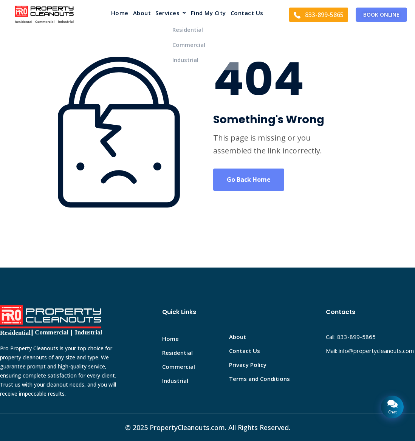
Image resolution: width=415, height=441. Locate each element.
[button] (171, 14)
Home (120, 13)
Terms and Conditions (259, 378)
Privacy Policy (247, 364)
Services (170, 13)
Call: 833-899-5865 (351, 336)
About (142, 13)
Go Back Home (249, 179)
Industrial (175, 380)
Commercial (178, 366)
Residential (177, 352)
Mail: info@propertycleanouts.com (370, 350)
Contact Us (247, 13)
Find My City (208, 13)
